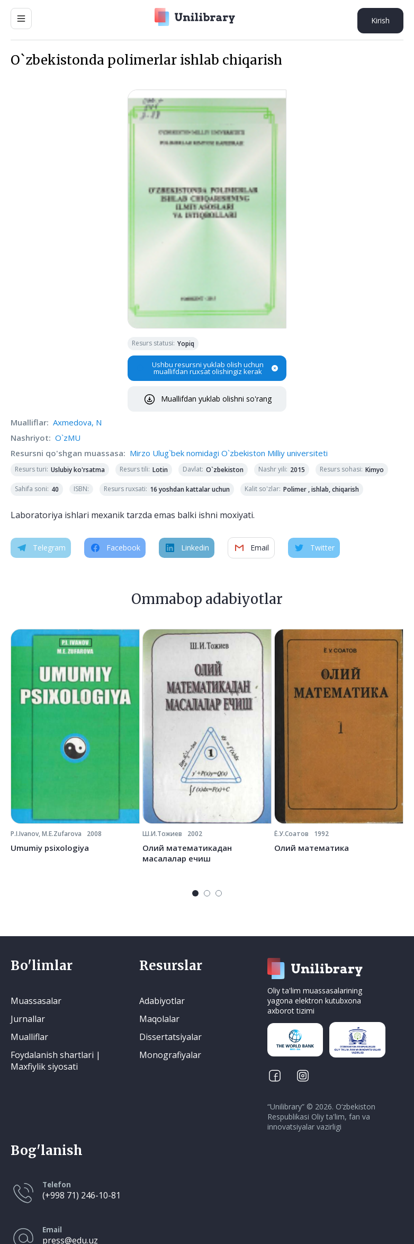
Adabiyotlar (162, 1001)
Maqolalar (159, 1019)
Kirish (380, 20)
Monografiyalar (170, 1055)
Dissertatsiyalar (170, 1037)
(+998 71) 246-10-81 (81, 1195)
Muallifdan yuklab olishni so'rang (207, 399)
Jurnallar (28, 1019)
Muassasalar (36, 1001)
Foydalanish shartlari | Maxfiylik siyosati (56, 1060)
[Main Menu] (21, 18)
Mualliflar (29, 1037)
